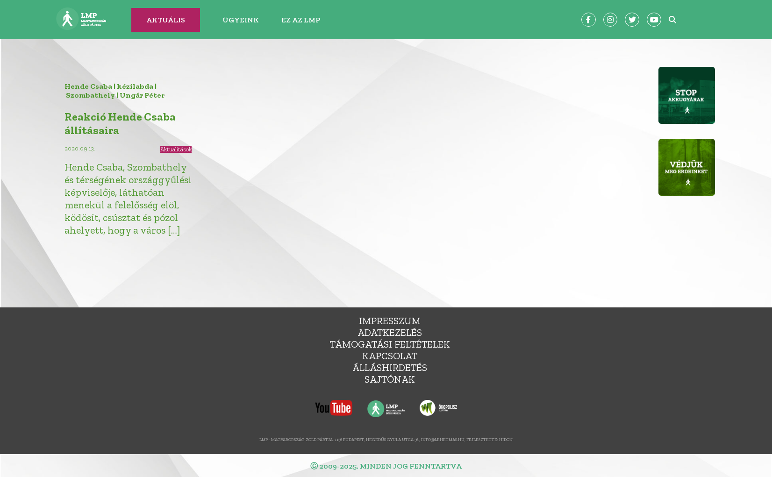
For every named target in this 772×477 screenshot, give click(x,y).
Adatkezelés (389, 332)
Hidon (506, 439)
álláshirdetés (389, 367)
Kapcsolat (389, 356)
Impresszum (390, 321)
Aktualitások (176, 149)
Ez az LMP (300, 19)
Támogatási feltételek (390, 344)
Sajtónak (390, 379)
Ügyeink (240, 19)
